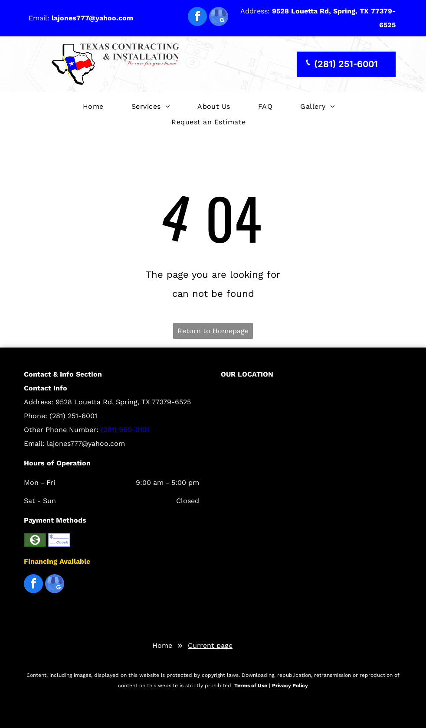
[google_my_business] (218, 17)
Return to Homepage (213, 331)
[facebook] (197, 17)
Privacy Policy (290, 685)
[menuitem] (93, 107)
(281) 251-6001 (73, 416)
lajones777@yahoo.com (86, 443)
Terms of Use (250, 685)
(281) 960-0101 (125, 430)
